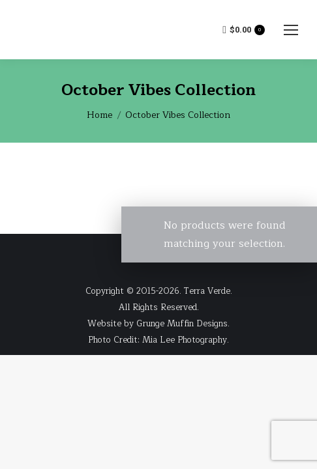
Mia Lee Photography (184, 340)
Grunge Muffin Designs (182, 324)
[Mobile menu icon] (291, 30)
